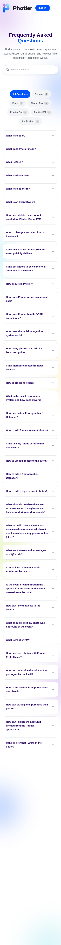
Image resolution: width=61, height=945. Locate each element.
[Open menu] (55, 8)
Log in (42, 8)
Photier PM (42, 112)
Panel (17, 103)
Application (30, 121)
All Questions (20, 94)
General (41, 94)
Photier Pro (39, 103)
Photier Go (18, 112)
